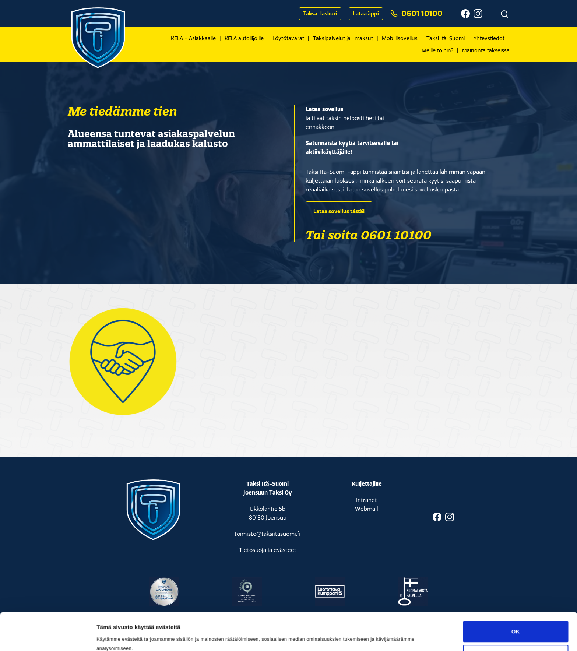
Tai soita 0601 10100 (369, 235)
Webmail (366, 509)
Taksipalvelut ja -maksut (343, 38)
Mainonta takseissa (486, 50)
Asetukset (109, 588)
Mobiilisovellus (400, 38)
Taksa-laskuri (320, 13)
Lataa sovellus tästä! (339, 211)
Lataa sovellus (324, 109)
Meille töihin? (437, 50)
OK (515, 551)
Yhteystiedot (489, 38)
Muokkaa (515, 575)
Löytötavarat (288, 38)
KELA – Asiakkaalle (193, 38)
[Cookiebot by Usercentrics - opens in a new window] (47, 588)
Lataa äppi (366, 13)
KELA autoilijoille (244, 38)
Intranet (366, 500)
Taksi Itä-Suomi (445, 38)
